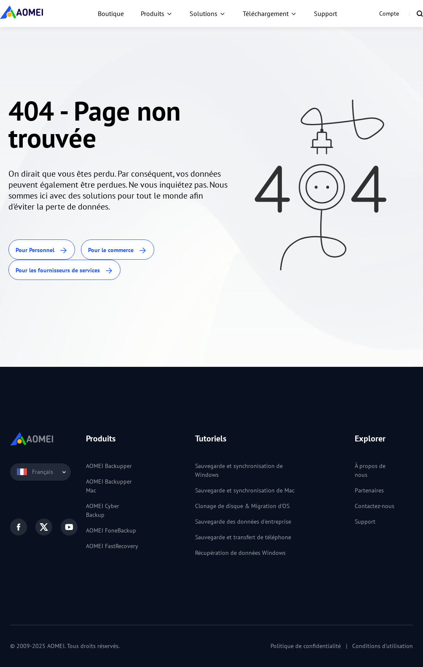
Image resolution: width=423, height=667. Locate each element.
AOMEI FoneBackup (111, 530)
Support (325, 13)
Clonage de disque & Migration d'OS (242, 506)
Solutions (203, 13)
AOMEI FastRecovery (112, 546)
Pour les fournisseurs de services (64, 270)
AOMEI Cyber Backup (102, 510)
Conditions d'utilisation (382, 646)
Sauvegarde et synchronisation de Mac (244, 490)
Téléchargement (266, 13)
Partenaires (369, 490)
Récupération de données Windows (240, 553)
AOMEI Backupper (109, 466)
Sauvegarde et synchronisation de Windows (239, 470)
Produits (152, 13)
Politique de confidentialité (305, 646)
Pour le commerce (117, 250)
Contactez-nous (374, 506)
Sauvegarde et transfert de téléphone (243, 537)
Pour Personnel (42, 250)
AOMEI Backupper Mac (109, 486)
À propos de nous (370, 470)
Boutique (111, 13)
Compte (389, 13)
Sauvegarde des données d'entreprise (243, 521)
